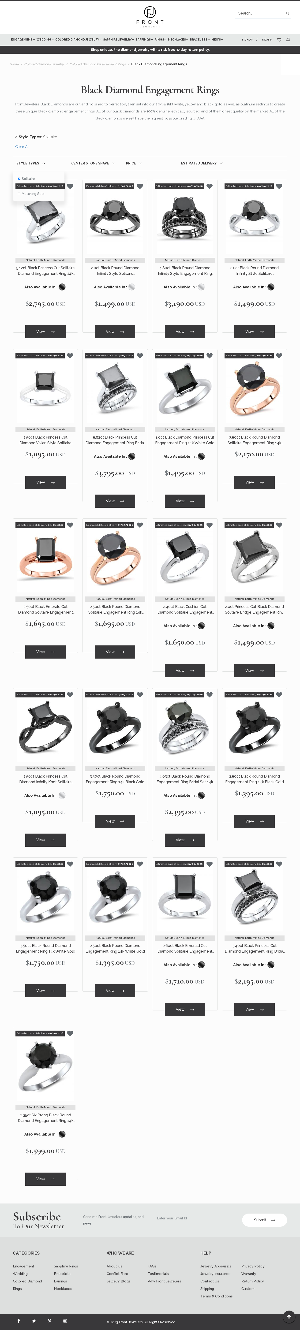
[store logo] (150, 17)
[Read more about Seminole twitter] (34, 1322)
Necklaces (63, 1289)
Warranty (248, 1274)
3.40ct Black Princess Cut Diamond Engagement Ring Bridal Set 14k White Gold (254, 948)
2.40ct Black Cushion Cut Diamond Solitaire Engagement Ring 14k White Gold (185, 609)
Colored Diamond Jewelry (44, 64)
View (45, 331)
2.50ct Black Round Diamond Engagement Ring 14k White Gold (115, 948)
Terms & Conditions (216, 1296)
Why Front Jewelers (164, 1281)
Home (14, 64)
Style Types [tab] (27, 163)
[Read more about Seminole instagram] (65, 1322)
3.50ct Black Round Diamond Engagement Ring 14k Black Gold (115, 779)
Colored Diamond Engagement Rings (97, 64)
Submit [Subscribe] (264, 1220)
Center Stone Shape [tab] (90, 163)
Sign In (267, 39)
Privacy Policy (253, 1266)
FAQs (152, 1266)
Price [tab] (131, 163)
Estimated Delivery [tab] (199, 163)
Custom (248, 1289)
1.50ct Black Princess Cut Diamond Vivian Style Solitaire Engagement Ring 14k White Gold (45, 440)
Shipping (207, 1289)
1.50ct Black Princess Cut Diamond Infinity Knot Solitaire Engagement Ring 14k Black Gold (45, 779)
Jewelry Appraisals (215, 1266)
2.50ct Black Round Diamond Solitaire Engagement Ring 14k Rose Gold (115, 609)
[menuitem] (22, 40)
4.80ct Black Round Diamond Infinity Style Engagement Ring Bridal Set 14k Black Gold (185, 271)
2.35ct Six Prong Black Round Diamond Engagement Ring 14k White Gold (45, 1118)
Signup (247, 39)
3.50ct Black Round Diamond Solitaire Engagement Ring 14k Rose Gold (254, 440)
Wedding (20, 1274)
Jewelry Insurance (215, 1274)
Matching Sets (31, 194)
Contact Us (209, 1281)
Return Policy (252, 1281)
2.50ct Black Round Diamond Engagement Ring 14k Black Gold (254, 779)
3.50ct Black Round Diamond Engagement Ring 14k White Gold (45, 948)
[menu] (122, 40)
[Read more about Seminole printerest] (49, 1322)
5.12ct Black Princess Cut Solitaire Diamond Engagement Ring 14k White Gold (45, 271)
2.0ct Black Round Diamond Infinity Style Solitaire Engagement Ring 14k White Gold (254, 271)
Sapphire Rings (66, 1266)
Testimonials (158, 1274)
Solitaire (26, 179)
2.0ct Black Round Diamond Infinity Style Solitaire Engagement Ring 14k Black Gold (115, 271)
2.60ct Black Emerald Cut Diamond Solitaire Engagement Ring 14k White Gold (185, 948)
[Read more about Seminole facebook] (18, 1322)
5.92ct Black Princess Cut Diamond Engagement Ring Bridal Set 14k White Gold (115, 440)
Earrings (60, 1281)
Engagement (23, 1266)
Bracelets (62, 1274)
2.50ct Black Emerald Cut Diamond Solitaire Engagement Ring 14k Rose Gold (45, 609)
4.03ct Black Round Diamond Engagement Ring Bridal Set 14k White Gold (185, 779)
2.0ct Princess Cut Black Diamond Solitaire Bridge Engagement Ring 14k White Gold (254, 609)
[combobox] (263, 13)
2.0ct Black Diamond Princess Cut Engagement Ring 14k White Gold (184, 440)
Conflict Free (117, 1274)
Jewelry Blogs (119, 1281)
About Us (114, 1266)
